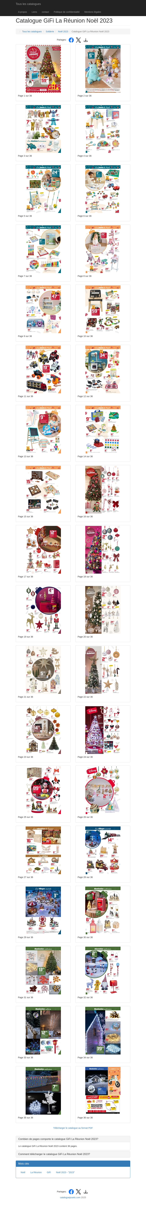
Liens (34, 12)
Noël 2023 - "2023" (65, 1172)
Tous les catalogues (28, 4)
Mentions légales (92, 12)
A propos (22, 12)
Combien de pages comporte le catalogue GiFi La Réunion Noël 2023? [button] (58, 1139)
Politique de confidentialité (67, 12)
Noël (23, 1172)
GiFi (49, 1172)
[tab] (73, 1139)
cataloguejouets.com (70, 1197)
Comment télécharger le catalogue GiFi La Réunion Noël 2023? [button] (54, 1154)
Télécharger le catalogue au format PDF (73, 1128)
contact (45, 12)
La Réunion (36, 1172)
